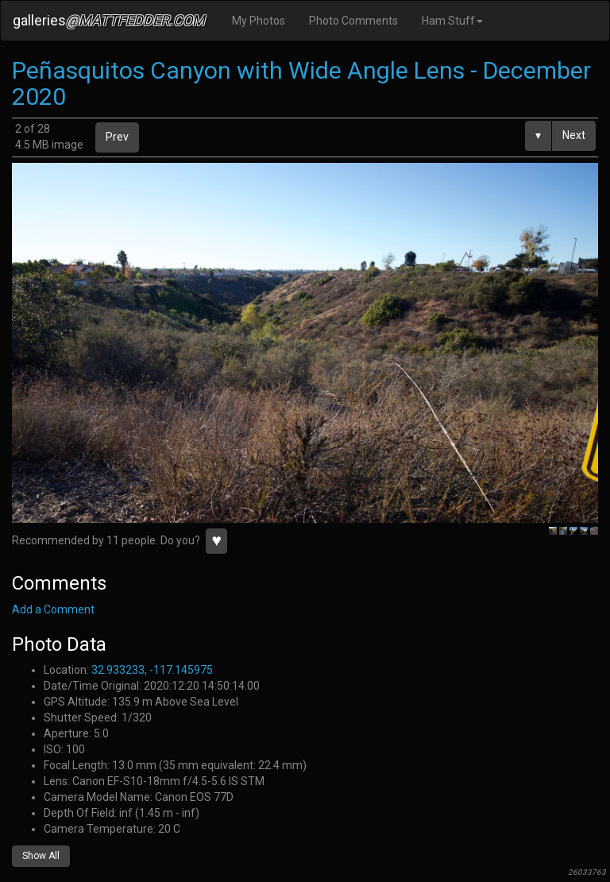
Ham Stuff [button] (452, 20)
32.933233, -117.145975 (152, 669)
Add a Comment (53, 609)
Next (573, 135)
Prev (117, 136)
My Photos (258, 20)
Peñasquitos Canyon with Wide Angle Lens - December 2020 (301, 83)
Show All (41, 855)
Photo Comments (353, 20)
